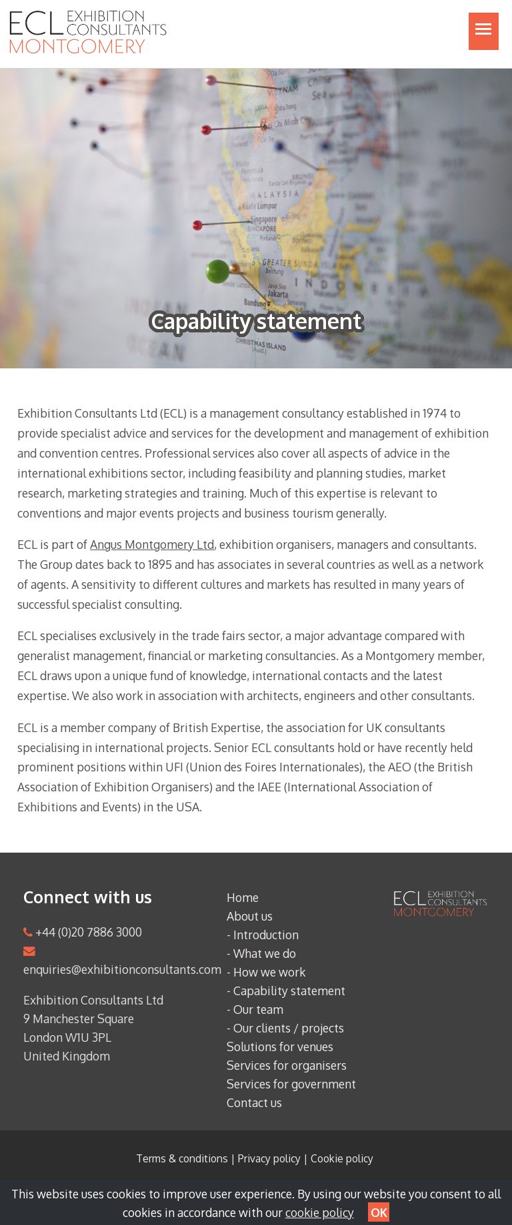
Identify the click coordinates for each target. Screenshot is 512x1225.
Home (243, 897)
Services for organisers (287, 1065)
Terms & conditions (182, 1158)
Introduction (266, 934)
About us (250, 916)
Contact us (254, 1102)
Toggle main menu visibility (487, 35)
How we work (269, 972)
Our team (258, 1009)
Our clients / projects (288, 1028)
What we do (264, 953)
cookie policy (319, 1212)
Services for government (291, 1083)
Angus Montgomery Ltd (152, 544)
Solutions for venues (280, 1046)
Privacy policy (269, 1158)
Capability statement (289, 990)
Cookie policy (342, 1158)
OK (379, 1212)
